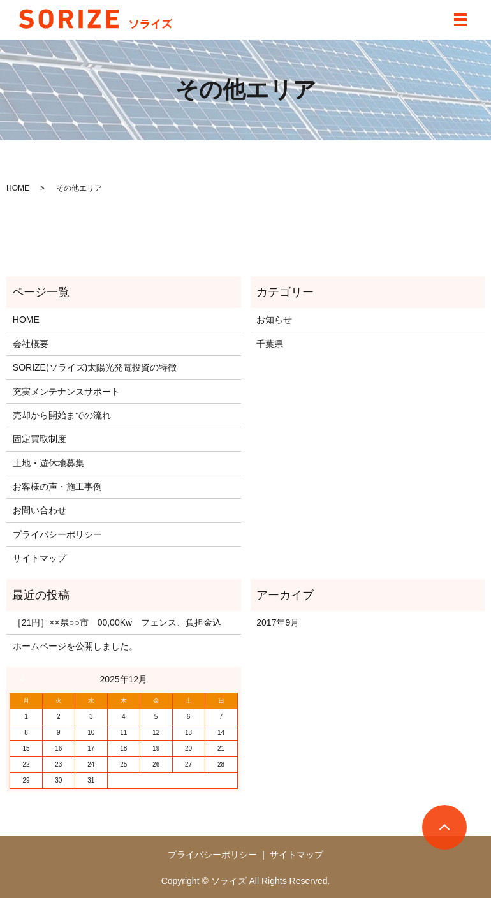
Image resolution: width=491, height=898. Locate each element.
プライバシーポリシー (57, 534)
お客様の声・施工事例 (57, 487)
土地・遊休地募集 (48, 463)
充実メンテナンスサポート (66, 391)
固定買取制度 (39, 439)
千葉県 (269, 344)
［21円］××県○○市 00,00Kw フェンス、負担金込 (117, 622)
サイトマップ (39, 558)
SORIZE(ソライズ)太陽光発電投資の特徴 (95, 367)
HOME (17, 188)
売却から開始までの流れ (62, 415)
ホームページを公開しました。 (75, 646)
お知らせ (274, 319)
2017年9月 (277, 622)
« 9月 (25, 679)
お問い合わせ (39, 510)
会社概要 (30, 344)
